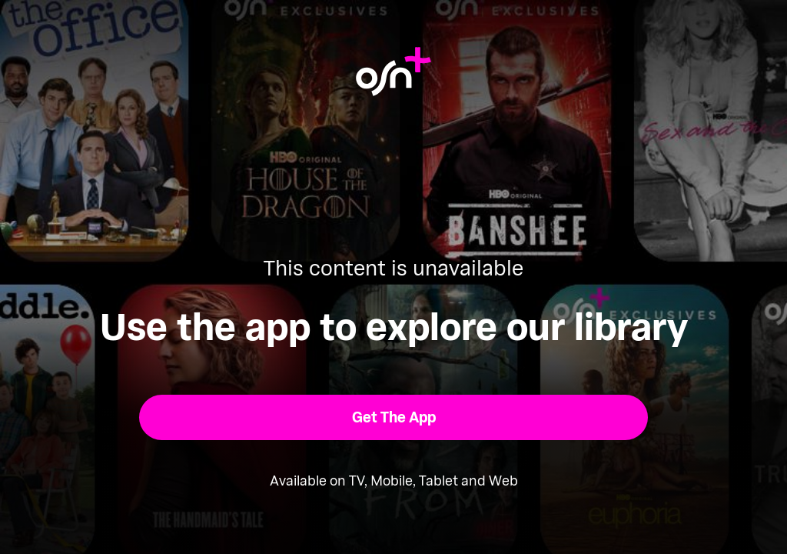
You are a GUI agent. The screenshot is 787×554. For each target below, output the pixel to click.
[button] (394, 417)
